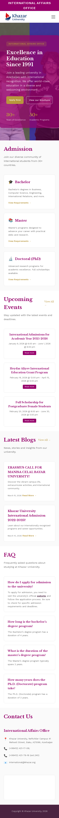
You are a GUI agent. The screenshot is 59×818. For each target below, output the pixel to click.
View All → (49, 303)
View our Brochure (39, 100)
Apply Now (15, 100)
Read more (29, 353)
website (41, 596)
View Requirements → (19, 203)
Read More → (29, 495)
